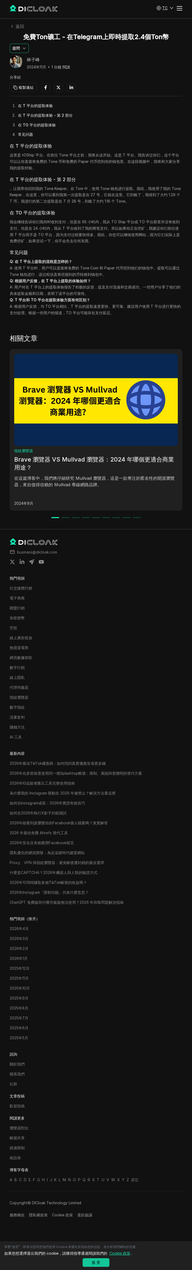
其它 (135, 1179)
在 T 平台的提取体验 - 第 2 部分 (45, 115)
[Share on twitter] (12, 562)
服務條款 (17, 1215)
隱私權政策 (38, 1215)
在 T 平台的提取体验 (35, 105)
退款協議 (84, 1215)
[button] (164, 8)
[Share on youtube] (41, 562)
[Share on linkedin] (22, 562)
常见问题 (25, 134)
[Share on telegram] (31, 562)
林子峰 (33, 59)
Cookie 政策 (62, 1215)
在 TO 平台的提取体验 (37, 125)
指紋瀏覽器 (23, 450)
